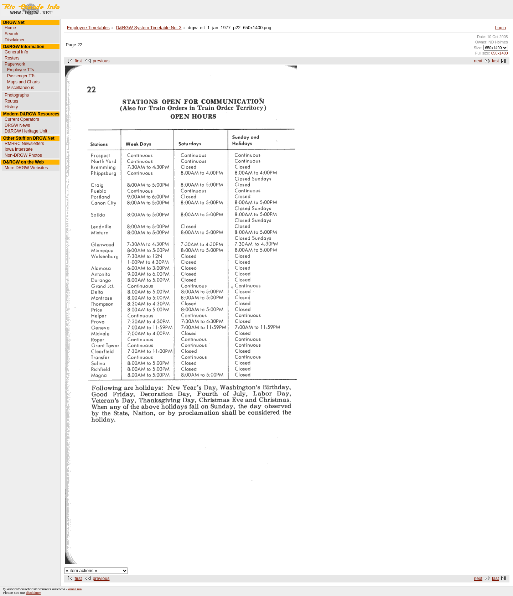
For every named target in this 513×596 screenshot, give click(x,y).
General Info (16, 52)
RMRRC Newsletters (24, 143)
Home (10, 27)
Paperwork (15, 64)
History (11, 106)
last (495, 60)
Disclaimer (15, 39)
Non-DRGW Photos (23, 155)
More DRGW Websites (26, 167)
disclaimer (33, 593)
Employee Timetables (88, 27)
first (78, 60)
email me (75, 589)
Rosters (12, 58)
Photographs (17, 95)
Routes (11, 101)
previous (101, 60)
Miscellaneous (20, 87)
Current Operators (22, 119)
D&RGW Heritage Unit (26, 131)
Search (11, 33)
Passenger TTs (21, 75)
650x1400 (499, 53)
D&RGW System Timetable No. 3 (148, 27)
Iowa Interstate (19, 149)
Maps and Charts (23, 81)
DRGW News (17, 125)
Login (500, 27)
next (478, 60)
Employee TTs (20, 69)
